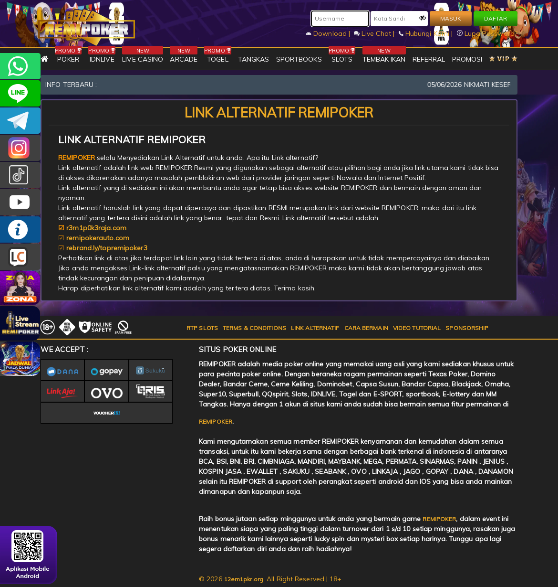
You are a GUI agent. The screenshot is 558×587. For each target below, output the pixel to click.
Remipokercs (20, 120)
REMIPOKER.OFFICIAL (20, 202)
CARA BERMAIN (366, 327)
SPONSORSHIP (466, 327)
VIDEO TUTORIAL (417, 327)
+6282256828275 (20, 66)
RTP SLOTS (202, 327)
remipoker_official (20, 93)
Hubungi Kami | (427, 33)
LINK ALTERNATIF (315, 327)
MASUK (450, 18)
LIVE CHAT (20, 257)
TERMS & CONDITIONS (254, 327)
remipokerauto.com (97, 238)
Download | (329, 33)
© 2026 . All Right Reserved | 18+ (270, 579)
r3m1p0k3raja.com (96, 228)
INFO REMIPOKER (20, 229)
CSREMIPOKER (20, 148)
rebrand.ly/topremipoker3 (106, 248)
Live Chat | (375, 33)
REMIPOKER (215, 421)
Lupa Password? (487, 33)
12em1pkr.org (243, 579)
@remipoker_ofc (20, 175)
